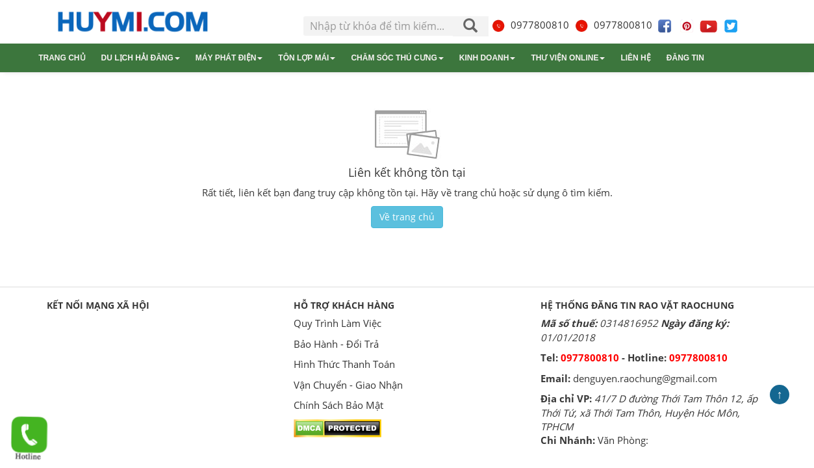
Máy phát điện (229, 57)
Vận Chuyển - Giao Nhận (348, 384)
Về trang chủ (407, 217)
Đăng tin (685, 57)
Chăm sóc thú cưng (397, 57)
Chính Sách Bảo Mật (338, 404)
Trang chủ (61, 57)
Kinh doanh (487, 57)
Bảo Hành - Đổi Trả (336, 343)
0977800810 (530, 24)
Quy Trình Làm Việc (337, 323)
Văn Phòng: (623, 440)
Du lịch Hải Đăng (140, 57)
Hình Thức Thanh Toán (344, 364)
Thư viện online (568, 57)
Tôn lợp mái (306, 57)
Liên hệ (635, 57)
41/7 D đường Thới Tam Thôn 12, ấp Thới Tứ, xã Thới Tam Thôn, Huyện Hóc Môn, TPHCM (649, 412)
